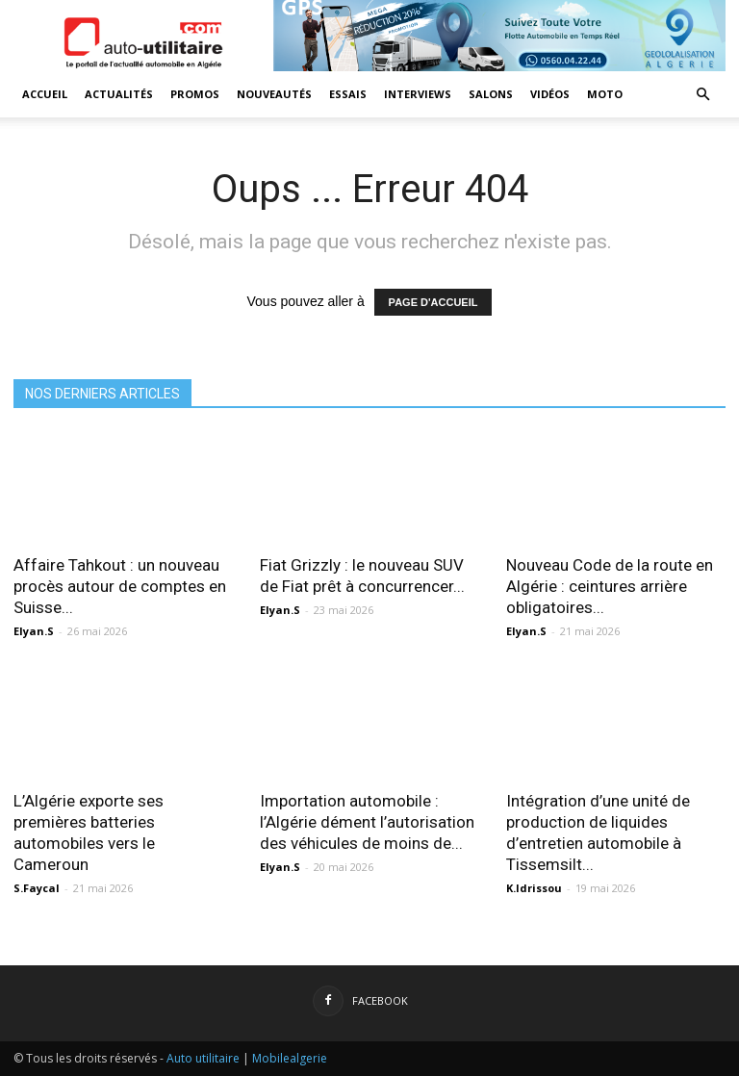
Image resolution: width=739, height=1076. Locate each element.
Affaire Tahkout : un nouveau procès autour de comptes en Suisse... (119, 586)
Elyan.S (33, 631)
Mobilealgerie (289, 1058)
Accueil (44, 94)
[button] (702, 95)
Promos (194, 94)
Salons (491, 94)
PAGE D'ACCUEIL (433, 302)
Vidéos (550, 94)
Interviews (417, 94)
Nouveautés (274, 94)
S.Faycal (36, 888)
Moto (605, 94)
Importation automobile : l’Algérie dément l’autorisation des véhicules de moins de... (367, 822)
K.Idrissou (534, 888)
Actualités (119, 94)
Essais (348, 94)
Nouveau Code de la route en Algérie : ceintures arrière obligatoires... (609, 586)
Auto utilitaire (203, 1058)
